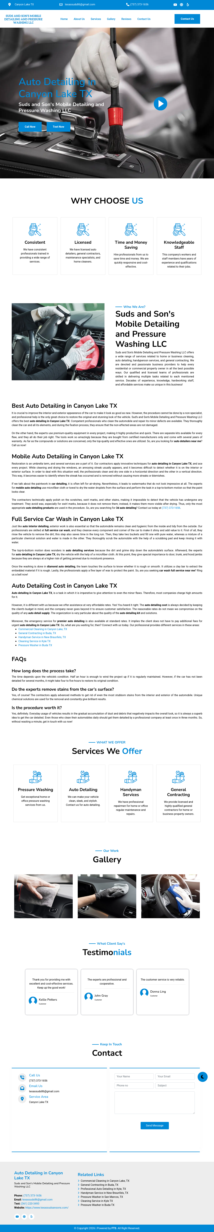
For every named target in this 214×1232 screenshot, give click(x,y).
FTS (114, 1228)
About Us (79, 19)
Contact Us (143, 19)
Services (96, 19)
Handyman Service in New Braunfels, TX (42, 637)
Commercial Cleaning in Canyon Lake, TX (42, 629)
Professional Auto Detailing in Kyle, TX (102, 1189)
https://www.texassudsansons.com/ (47, 1208)
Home (65, 19)
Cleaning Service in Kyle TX (34, 641)
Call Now (30, 127)
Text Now (58, 127)
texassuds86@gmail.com (37, 1200)
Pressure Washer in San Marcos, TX (100, 1197)
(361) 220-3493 (30, 1204)
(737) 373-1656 (171, 508)
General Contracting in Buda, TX (37, 633)
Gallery (111, 19)
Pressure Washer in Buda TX (35, 645)
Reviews (126, 19)
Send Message (155, 1126)
